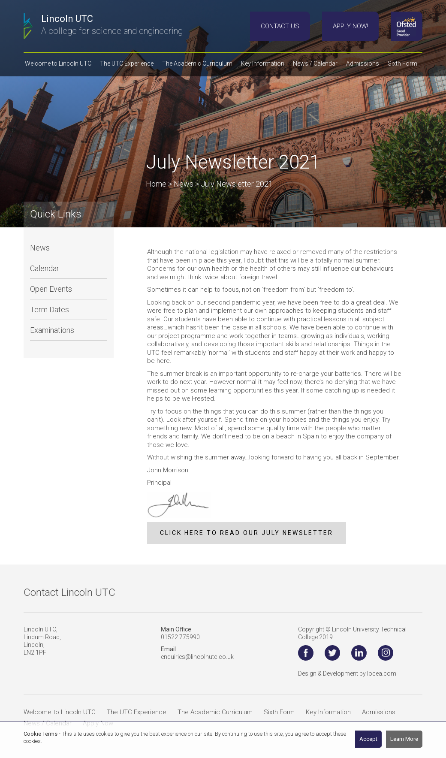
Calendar (44, 268)
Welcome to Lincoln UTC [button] (58, 63)
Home (156, 183)
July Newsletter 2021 (237, 183)
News (40, 247)
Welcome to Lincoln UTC (60, 712)
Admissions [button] (362, 63)
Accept (368, 739)
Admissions (378, 712)
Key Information (328, 712)
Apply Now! (350, 26)
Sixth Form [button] (402, 63)
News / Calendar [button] (315, 63)
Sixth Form (279, 712)
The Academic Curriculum (215, 712)
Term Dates (49, 309)
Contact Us (280, 26)
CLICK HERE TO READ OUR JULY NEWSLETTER (246, 532)
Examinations (52, 330)
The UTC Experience (136, 712)
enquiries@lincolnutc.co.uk (197, 656)
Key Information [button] (262, 63)
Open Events (51, 288)
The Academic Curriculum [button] (197, 63)
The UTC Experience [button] (127, 63)
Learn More (404, 739)
